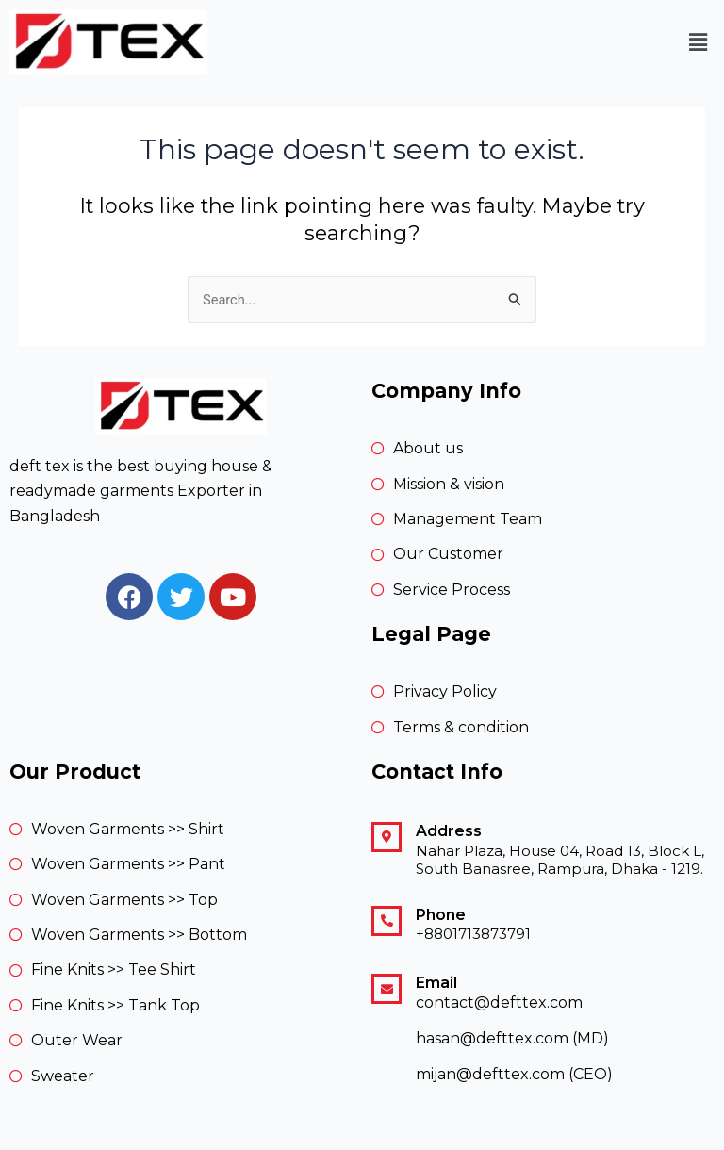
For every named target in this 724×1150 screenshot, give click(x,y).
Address (449, 831)
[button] (699, 42)
